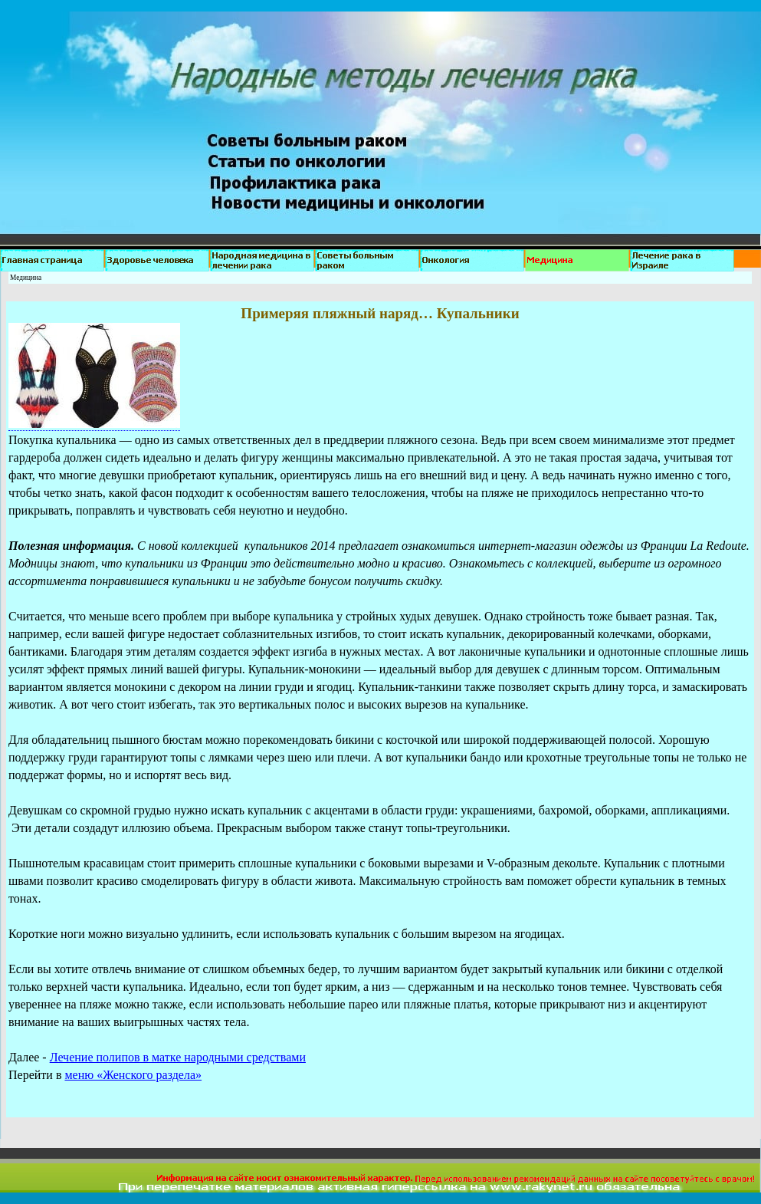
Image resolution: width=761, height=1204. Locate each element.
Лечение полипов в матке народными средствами (178, 1057)
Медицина (25, 277)
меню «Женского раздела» (133, 1074)
